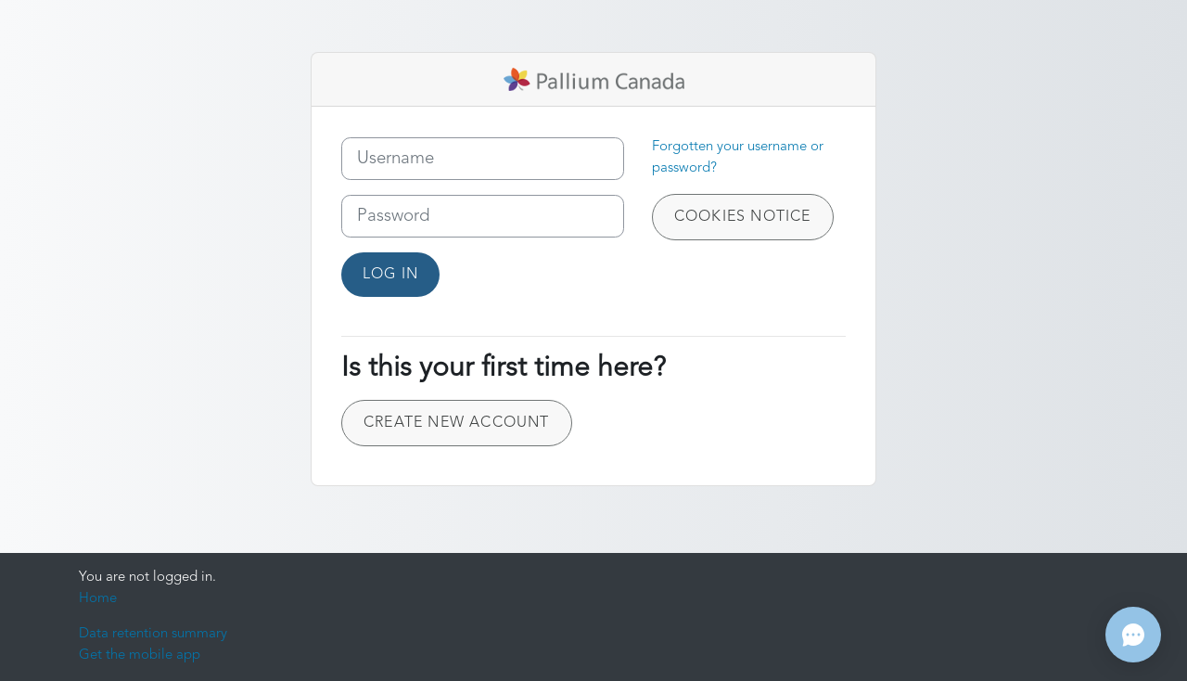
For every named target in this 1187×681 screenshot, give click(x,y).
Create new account (457, 423)
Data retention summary (153, 634)
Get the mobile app (139, 655)
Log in (390, 274)
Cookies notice (742, 217)
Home (98, 599)
